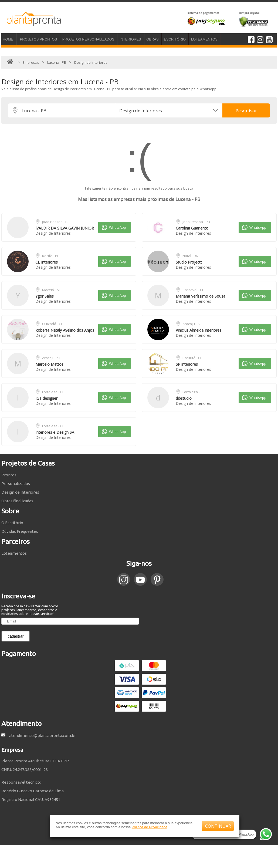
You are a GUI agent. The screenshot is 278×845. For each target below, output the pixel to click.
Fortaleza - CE (53, 391)
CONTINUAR (218, 826)
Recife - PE (50, 255)
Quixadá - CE (52, 323)
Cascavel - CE (193, 289)
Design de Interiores (53, 233)
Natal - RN (190, 255)
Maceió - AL (51, 289)
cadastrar (15, 636)
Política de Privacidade (149, 827)
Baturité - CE (192, 357)
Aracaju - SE (192, 323)
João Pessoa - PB (56, 221)
